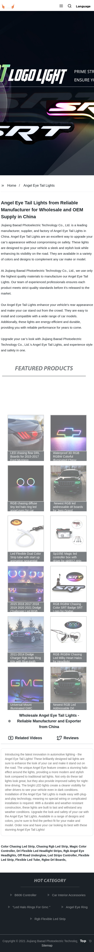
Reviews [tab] (68, 737)
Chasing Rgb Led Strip (52, 846)
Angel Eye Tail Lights (38, 185)
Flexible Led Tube (27, 859)
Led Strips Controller (62, 855)
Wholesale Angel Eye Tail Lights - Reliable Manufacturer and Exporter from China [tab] (44, 721)
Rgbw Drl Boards (54, 859)
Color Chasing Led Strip (17, 846)
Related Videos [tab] (25, 737)
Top (83, 941)
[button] (61, 6)
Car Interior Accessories (69, 895)
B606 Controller (26, 895)
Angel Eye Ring (77, 907)
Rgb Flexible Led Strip (50, 919)
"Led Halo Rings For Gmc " (32, 907)
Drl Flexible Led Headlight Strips (39, 851)
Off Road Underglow (32, 855)
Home (11, 185)
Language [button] (83, 6)
